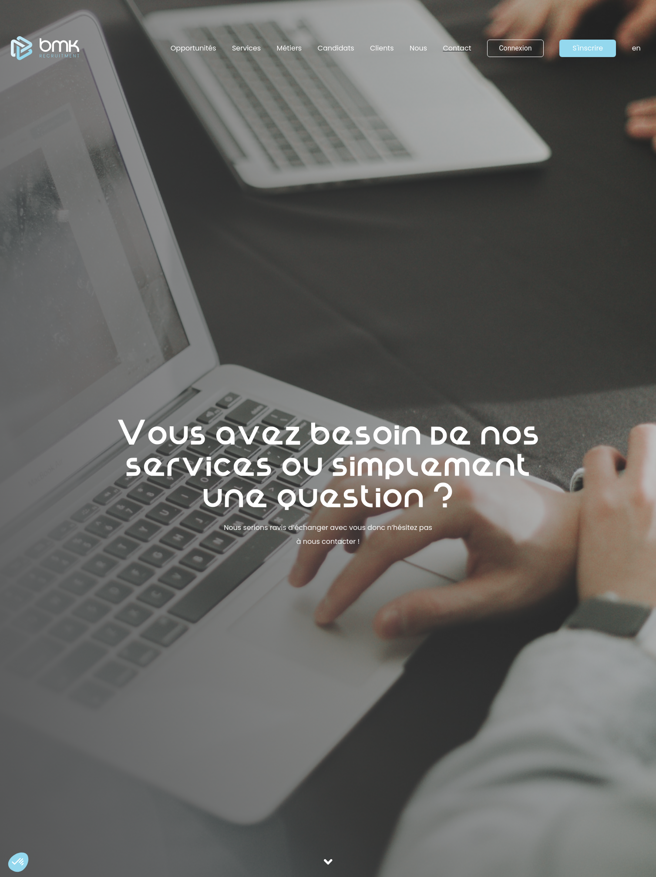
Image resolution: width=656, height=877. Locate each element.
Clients (382, 48)
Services (246, 48)
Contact (457, 48)
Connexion (515, 48)
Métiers (289, 48)
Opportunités (193, 48)
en (636, 48)
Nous (418, 48)
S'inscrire (587, 48)
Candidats (336, 48)
